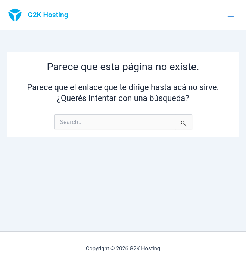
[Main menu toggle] (231, 15)
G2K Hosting (48, 14)
